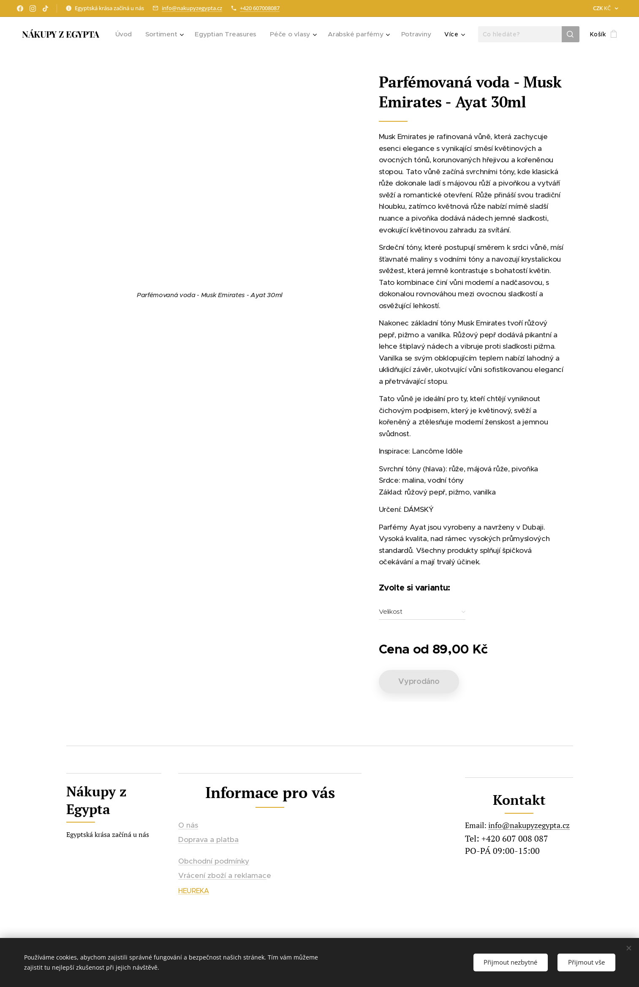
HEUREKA (193, 890)
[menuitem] (132, 34)
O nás (188, 825)
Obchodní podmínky (213, 860)
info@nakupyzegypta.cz (192, 8)
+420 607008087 (260, 8)
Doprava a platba (208, 839)
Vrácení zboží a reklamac (222, 875)
